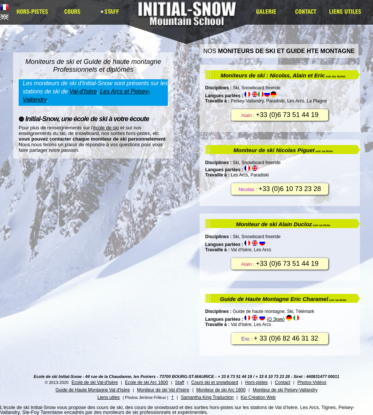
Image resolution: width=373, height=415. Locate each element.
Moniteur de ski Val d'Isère (163, 390)
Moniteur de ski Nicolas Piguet (283, 150)
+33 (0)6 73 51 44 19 (287, 115)
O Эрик (275, 319)
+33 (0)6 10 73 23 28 (289, 189)
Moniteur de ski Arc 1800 (220, 390)
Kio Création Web (258, 397)
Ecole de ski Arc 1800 (146, 382)
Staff (179, 382)
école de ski (106, 127)
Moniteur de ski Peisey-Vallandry (285, 390)
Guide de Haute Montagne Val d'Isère (93, 390)
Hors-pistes (256, 382)
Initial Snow (189, 18)
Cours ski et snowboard (214, 382)
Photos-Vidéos (311, 382)
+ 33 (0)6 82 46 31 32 (286, 338)
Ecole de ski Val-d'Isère (95, 382)
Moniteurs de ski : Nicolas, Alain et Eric (282, 75)
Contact (282, 382)
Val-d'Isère (83, 91)
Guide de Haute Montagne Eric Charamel (283, 299)
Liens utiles (108, 397)
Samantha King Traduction (207, 397)
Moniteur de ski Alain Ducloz (283, 224)
